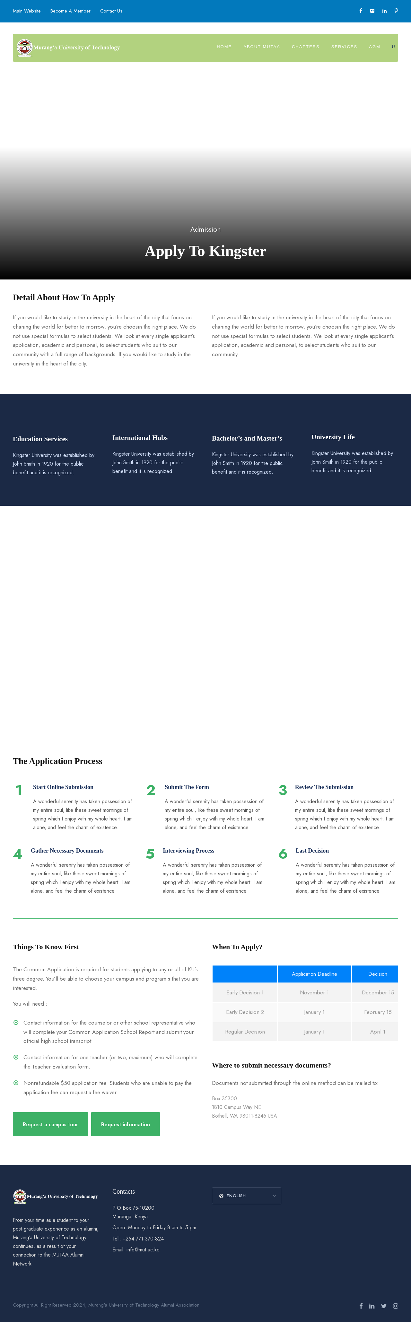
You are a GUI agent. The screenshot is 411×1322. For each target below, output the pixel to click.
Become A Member (70, 10)
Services (344, 46)
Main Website (27, 10)
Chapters (306, 46)
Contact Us (111, 10)
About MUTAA (261, 46)
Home (224, 46)
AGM (374, 46)
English (232, 1196)
